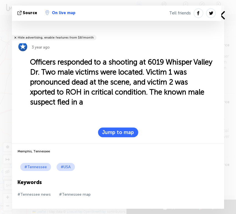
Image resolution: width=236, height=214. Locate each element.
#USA (66, 167)
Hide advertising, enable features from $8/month (56, 37)
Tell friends (180, 13)
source (28, 13)
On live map (60, 12)
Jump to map (118, 132)
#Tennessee (35, 167)
